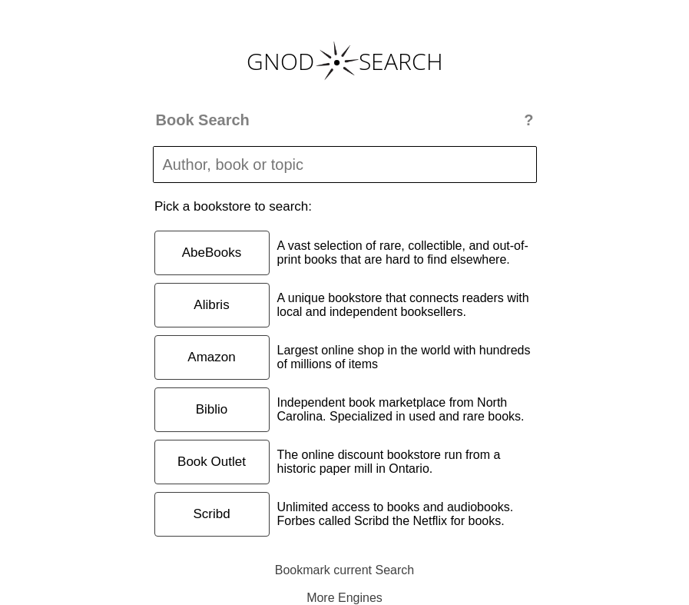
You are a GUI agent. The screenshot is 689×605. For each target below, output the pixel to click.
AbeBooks (212, 252)
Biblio (212, 409)
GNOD (280, 61)
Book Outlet (211, 461)
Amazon (211, 357)
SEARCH (401, 61)
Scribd (211, 514)
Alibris (211, 305)
